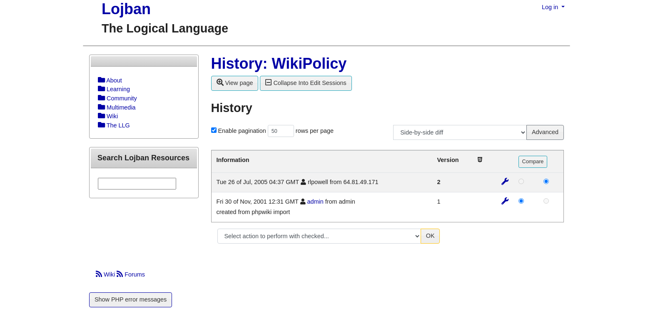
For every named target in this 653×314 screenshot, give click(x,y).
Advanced (545, 132)
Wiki (106, 274)
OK (430, 235)
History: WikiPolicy (279, 63)
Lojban (126, 8)
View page (235, 82)
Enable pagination (242, 130)
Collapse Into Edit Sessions (305, 82)
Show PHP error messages (131, 299)
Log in (551, 7)
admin (315, 201)
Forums (131, 274)
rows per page (315, 130)
